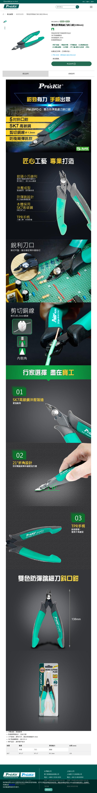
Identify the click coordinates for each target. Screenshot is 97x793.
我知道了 (48, 789)
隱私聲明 (12, 785)
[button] (45, 38)
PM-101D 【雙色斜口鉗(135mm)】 (64, 55)
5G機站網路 (57, 47)
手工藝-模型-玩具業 (77, 47)
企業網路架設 (83, 45)
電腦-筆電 (65, 45)
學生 (87, 47)
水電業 (66, 47)
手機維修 (74, 45)
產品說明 (26, 73)
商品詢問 (71, 64)
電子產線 (56, 45)
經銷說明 (71, 73)
